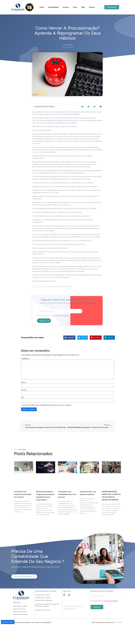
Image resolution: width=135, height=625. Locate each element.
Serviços (66, 7)
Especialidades (53, 7)
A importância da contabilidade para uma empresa (67, 494)
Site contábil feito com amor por (107, 622)
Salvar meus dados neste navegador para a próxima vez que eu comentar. (47, 405)
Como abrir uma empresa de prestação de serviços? (23, 494)
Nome (23, 382)
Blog (83, 7)
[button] (82, 106)
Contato (92, 7)
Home (42, 7)
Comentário (25, 358)
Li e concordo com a (54, 315)
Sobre (75, 7)
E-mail (23, 390)
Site (22, 397)
